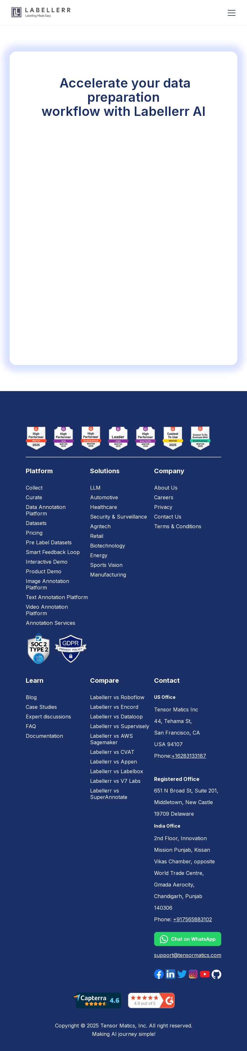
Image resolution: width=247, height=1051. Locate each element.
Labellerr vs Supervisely (119, 726)
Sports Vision (106, 565)
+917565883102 (192, 919)
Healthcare (103, 507)
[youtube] (205, 974)
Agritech (100, 526)
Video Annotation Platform (47, 610)
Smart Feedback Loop (53, 552)
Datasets (36, 523)
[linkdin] (170, 974)
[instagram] (193, 974)
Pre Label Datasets (49, 542)
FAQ (31, 726)
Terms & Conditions (177, 526)
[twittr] (182, 974)
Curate (34, 497)
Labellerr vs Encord (114, 707)
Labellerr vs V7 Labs (115, 781)
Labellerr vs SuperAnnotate (108, 793)
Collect (34, 487)
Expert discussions (48, 716)
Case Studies (41, 707)
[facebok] (159, 974)
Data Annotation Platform (46, 510)
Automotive (104, 497)
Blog (31, 697)
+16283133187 (188, 756)
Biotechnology (107, 545)
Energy (98, 555)
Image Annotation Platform (47, 584)
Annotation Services (50, 623)
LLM (95, 487)
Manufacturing (108, 574)
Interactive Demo (47, 561)
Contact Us (167, 516)
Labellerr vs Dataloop (116, 716)
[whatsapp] (187, 939)
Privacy (163, 507)
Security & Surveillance (118, 516)
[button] (230, 13)
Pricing (34, 533)
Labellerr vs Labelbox (116, 771)
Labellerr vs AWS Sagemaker (111, 739)
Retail (96, 536)
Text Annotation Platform (57, 597)
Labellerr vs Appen (113, 761)
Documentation (44, 736)
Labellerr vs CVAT (112, 752)
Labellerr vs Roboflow (117, 697)
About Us (166, 487)
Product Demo (43, 571)
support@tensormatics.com (187, 955)
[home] (41, 12)
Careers (163, 497)
